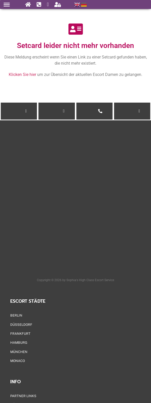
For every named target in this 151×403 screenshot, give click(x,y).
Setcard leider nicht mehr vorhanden (75, 45)
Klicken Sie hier (22, 74)
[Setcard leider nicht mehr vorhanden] (75, 29)
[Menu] (7, 4)
